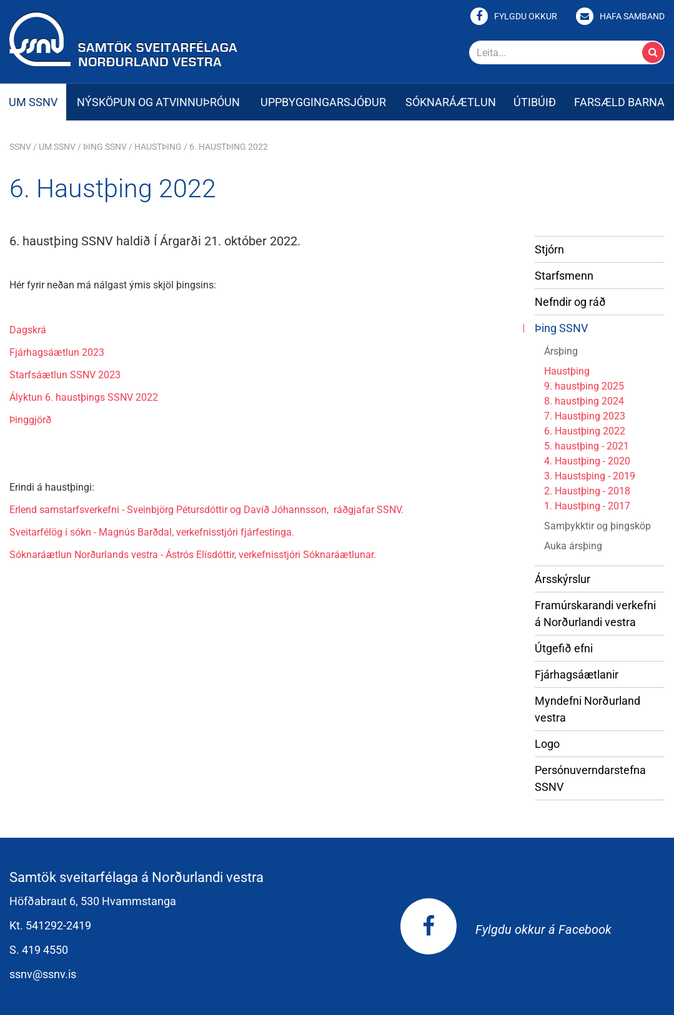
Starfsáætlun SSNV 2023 (65, 375)
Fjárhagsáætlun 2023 (56, 352)
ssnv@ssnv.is (42, 974)
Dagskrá (27, 330)
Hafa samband (632, 16)
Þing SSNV (105, 147)
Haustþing (158, 147)
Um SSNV (57, 147)
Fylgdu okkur (525, 16)
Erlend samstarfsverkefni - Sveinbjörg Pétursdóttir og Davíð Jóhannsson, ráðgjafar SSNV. (206, 510)
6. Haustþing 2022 (228, 147)
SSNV (20, 147)
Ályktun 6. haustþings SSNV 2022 (83, 397)
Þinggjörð (30, 420)
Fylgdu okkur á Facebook (506, 929)
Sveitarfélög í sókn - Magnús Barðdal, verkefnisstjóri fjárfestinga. (151, 532)
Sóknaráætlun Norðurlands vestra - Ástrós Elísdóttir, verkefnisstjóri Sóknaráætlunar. (192, 555)
